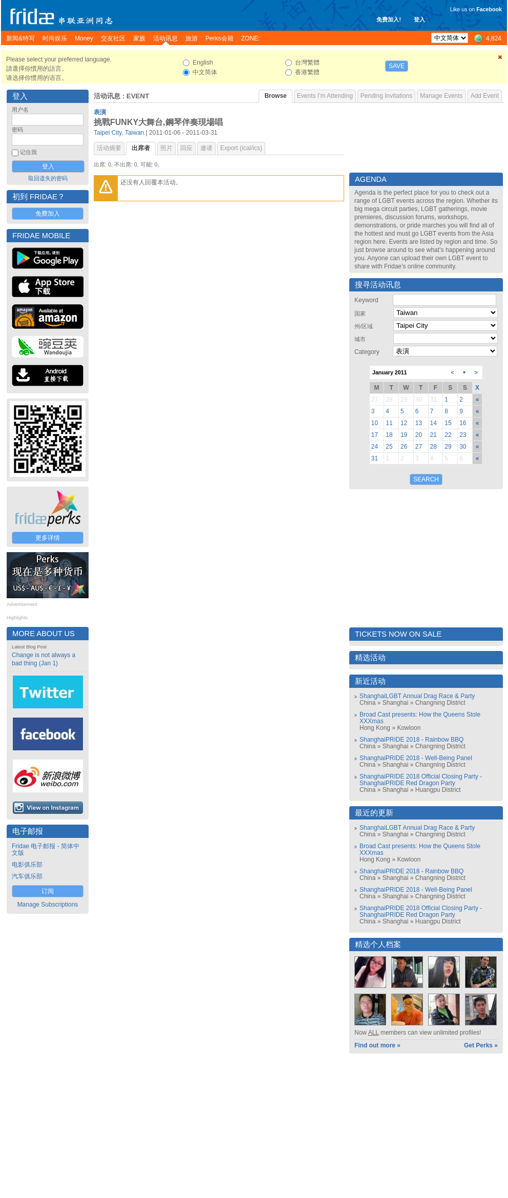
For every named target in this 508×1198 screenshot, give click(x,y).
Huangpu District (438, 789)
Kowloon (408, 727)
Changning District (440, 702)
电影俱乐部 (27, 864)
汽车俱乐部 (27, 876)
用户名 (20, 110)
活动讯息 (107, 96)
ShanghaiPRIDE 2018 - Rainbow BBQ (411, 739)
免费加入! (388, 19)
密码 (17, 130)
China (367, 702)
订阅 (47, 891)
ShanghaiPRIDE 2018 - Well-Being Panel (415, 758)
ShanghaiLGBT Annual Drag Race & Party (417, 696)
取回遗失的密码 (48, 178)
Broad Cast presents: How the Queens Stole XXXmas (419, 718)
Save (397, 66)
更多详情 (47, 537)
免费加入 (47, 213)
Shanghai (396, 702)
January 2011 (389, 372)
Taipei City (107, 132)
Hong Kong (374, 727)
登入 (419, 19)
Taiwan (134, 132)
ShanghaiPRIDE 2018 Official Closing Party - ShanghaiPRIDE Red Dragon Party (420, 780)
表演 (100, 112)
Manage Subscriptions (47, 904)
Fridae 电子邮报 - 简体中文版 (45, 849)
